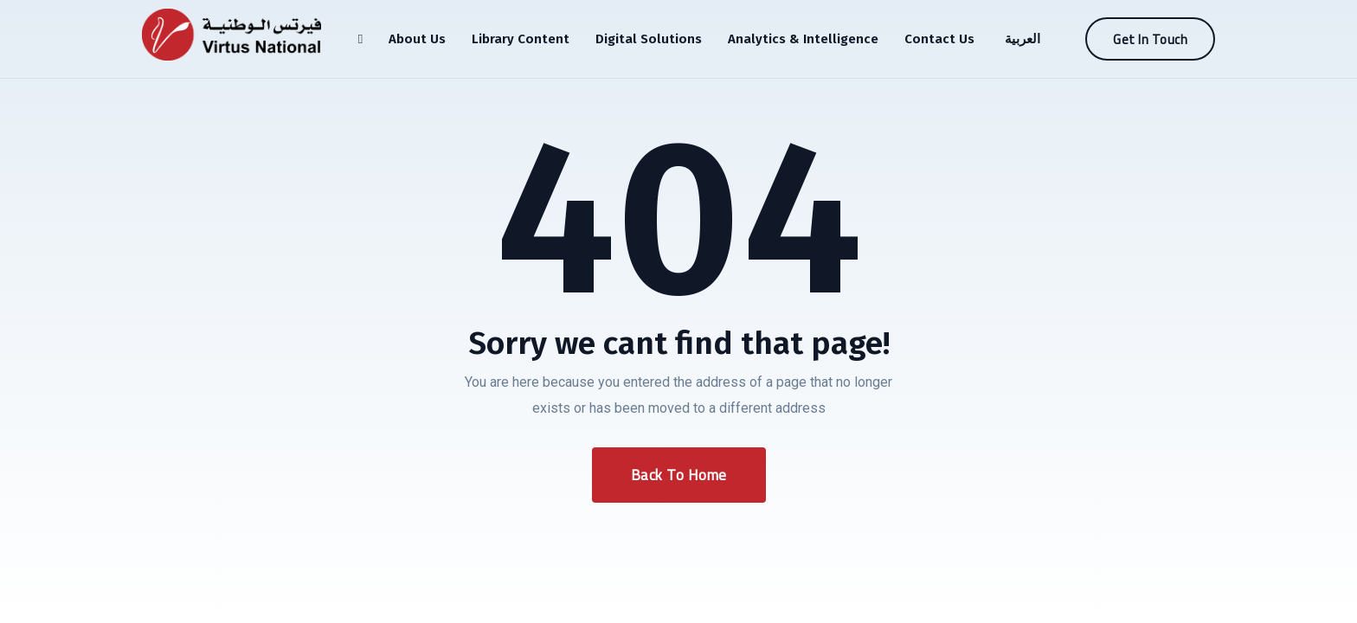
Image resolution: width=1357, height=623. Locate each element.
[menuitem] (1020, 39)
